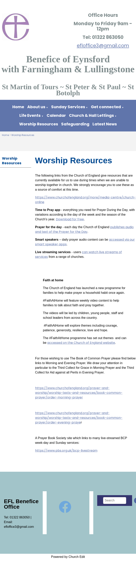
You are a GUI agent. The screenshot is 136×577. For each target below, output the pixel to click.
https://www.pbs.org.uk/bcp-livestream (66, 450)
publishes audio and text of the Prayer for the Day (84, 229)
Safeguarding (75, 124)
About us (36, 107)
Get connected (106, 107)
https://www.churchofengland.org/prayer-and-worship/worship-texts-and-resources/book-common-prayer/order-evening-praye (78, 418)
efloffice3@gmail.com (103, 45)
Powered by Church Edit (68, 556)
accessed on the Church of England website (81, 342)
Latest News (104, 124)
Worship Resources (38, 124)
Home (18, 107)
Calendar (56, 115)
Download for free (70, 219)
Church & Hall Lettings (91, 115)
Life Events (30, 115)
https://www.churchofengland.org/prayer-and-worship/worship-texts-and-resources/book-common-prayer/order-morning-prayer (78, 393)
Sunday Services (68, 107)
